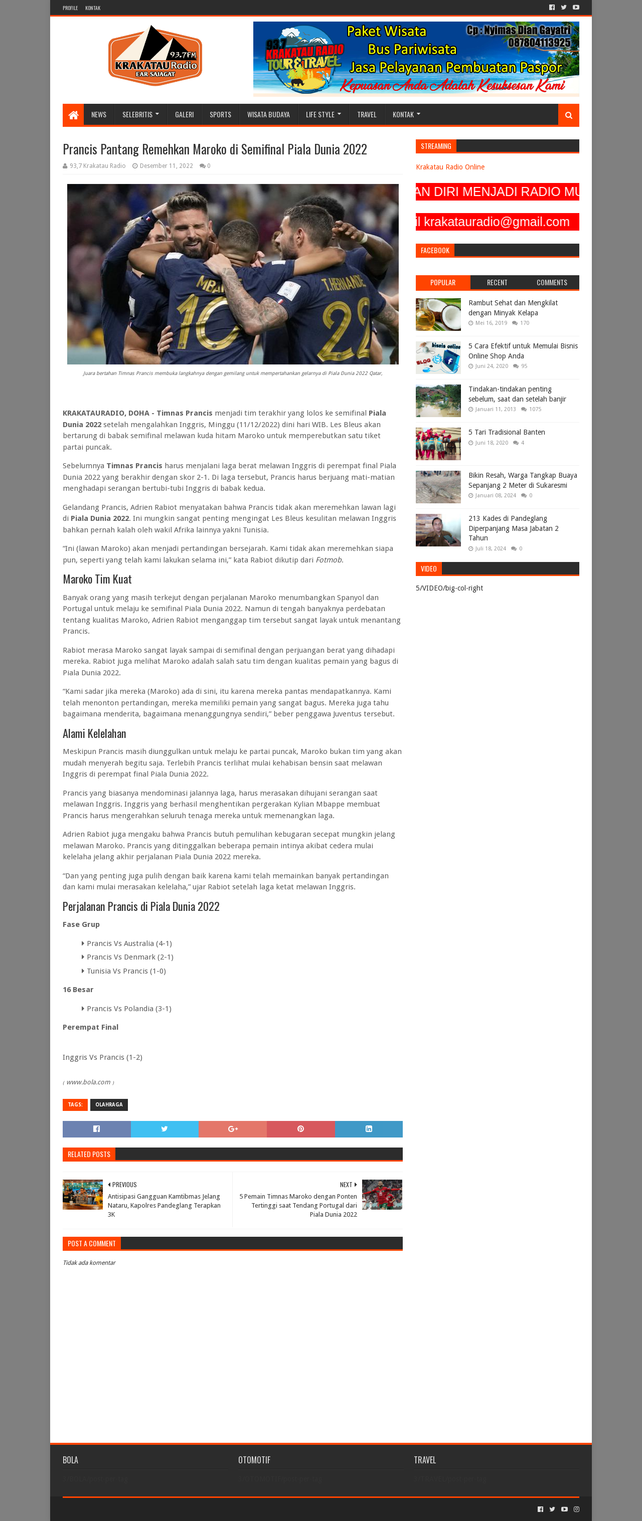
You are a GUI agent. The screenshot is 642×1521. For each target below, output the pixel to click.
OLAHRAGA (109, 1104)
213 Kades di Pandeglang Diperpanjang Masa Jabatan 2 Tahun (513, 528)
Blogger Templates (176, 1509)
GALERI (184, 114)
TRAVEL (367, 114)
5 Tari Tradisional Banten (506, 432)
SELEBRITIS (137, 114)
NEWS (98, 114)
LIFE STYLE (320, 114)
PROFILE (70, 8)
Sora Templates (118, 1509)
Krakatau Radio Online (450, 167)
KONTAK (92, 8)
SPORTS (220, 114)
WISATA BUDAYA (268, 114)
